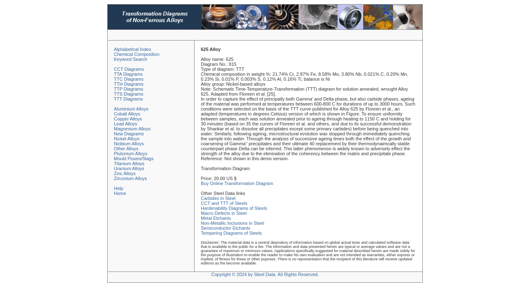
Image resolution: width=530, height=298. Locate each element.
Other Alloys (126, 148)
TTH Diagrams (129, 84)
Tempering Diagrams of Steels (231, 233)
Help (118, 188)
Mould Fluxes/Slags (134, 158)
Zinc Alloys (125, 173)
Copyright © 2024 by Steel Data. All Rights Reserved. (265, 274)
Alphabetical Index (132, 49)
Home (120, 193)
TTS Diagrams (128, 93)
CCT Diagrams (129, 69)
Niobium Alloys (129, 143)
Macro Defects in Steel (224, 213)
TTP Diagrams (128, 89)
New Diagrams (129, 133)
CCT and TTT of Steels (224, 203)
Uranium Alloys (129, 168)
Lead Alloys (125, 123)
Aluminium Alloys (131, 108)
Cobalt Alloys (127, 113)
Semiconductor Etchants (225, 228)
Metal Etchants (216, 218)
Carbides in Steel (218, 198)
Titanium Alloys (129, 163)
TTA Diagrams (128, 74)
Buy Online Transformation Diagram (237, 183)
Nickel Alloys (127, 138)
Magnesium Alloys (132, 128)
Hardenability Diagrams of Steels (234, 208)
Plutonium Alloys (130, 153)
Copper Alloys (128, 118)
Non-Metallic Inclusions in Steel (232, 223)
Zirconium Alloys (130, 178)
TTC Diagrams (129, 79)
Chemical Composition (136, 54)
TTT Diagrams (128, 98)
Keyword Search (130, 59)
